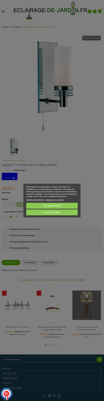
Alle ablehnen (52, 212)
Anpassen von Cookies (54, 200)
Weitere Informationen (35, 200)
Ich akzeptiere (52, 206)
